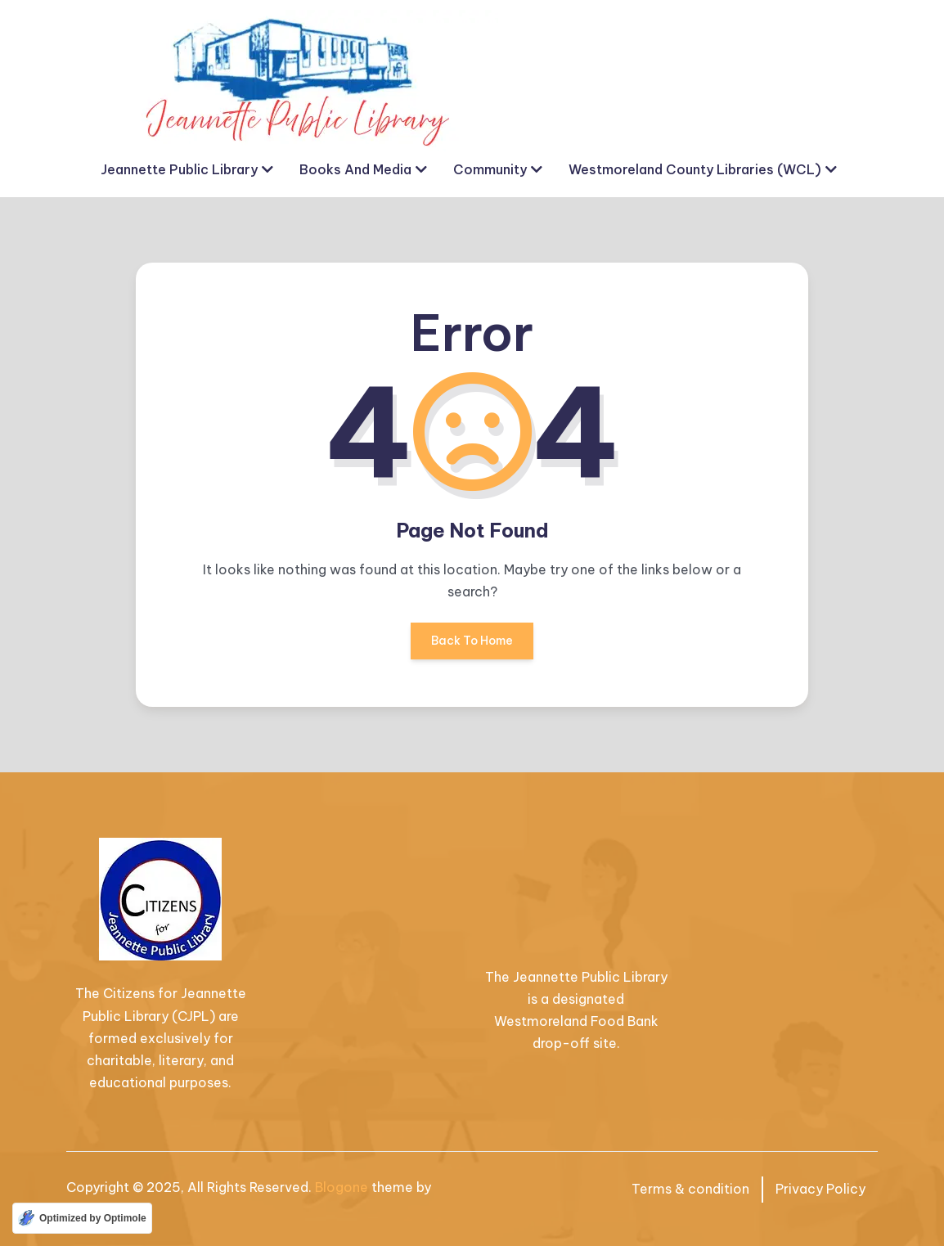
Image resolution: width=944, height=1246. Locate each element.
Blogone (341, 1187)
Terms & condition (690, 1189)
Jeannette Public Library (179, 169)
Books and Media (355, 169)
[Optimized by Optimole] (82, 1218)
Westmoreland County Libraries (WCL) (695, 169)
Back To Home (472, 646)
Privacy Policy (820, 1189)
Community (490, 169)
